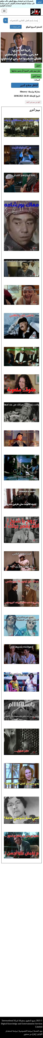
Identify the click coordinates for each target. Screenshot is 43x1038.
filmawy (23, 92)
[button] (36, 76)
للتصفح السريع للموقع (34, 27)
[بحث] (5, 20)
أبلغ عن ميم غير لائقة (33, 102)
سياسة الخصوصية (25, 1031)
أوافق (40, 2)
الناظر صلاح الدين (29, 85)
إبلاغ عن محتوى (30, 1034)
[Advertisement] (21, 941)
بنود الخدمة (38, 1031)
